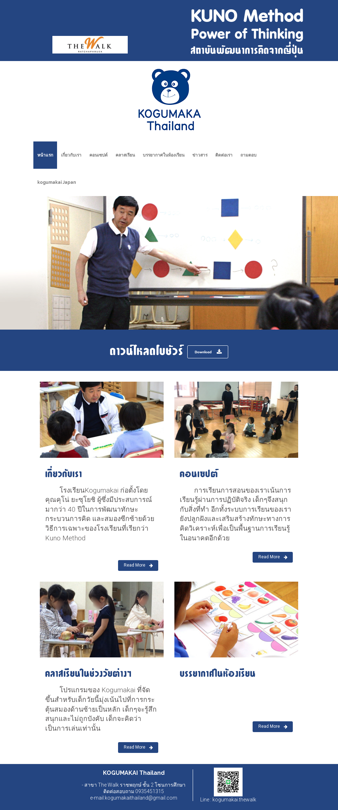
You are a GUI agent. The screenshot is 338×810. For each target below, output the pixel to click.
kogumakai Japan (56, 182)
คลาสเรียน (125, 155)
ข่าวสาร (199, 155)
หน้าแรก (45, 155)
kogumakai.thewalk (233, 799)
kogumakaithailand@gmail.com (141, 798)
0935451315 (149, 791)
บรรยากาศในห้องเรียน (163, 155)
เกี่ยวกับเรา (71, 155)
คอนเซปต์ (98, 155)
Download (208, 352)
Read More (138, 565)
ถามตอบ (248, 155)
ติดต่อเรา (224, 155)
